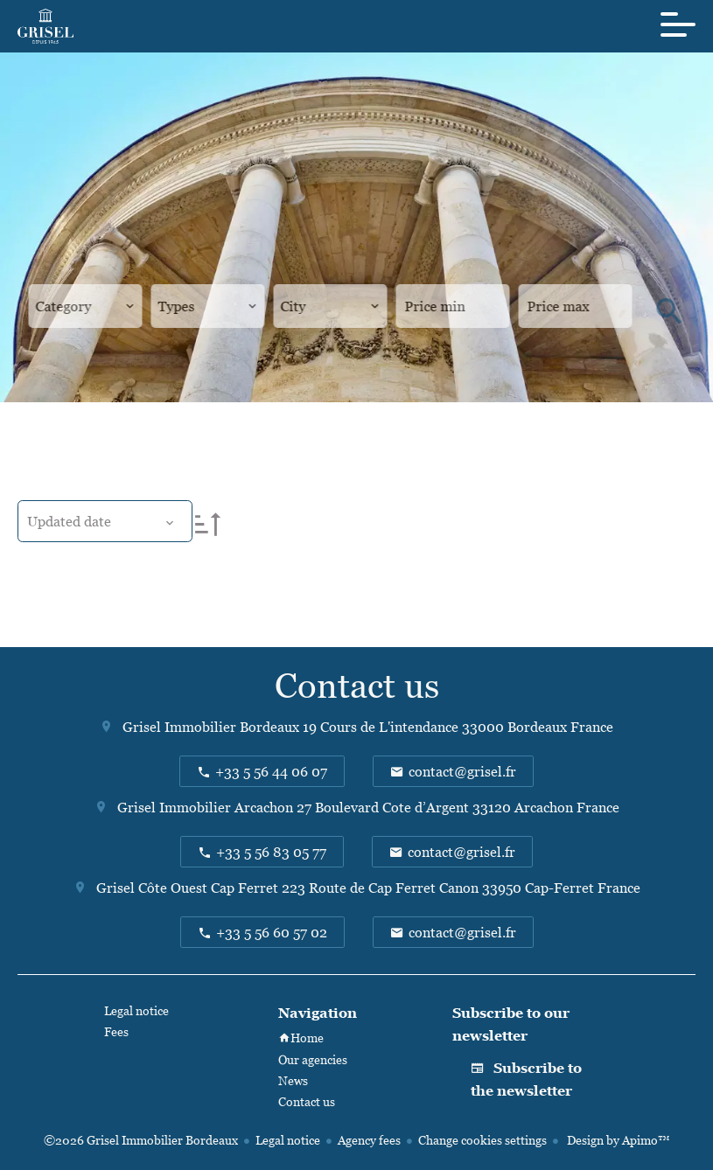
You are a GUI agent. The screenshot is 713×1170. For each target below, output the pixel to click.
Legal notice (287, 1139)
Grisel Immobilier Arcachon (205, 807)
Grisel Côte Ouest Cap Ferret (187, 887)
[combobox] (85, 306)
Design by (616, 1139)
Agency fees (369, 1139)
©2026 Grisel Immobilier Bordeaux (141, 1139)
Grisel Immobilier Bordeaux (210, 727)
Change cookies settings (482, 1139)
